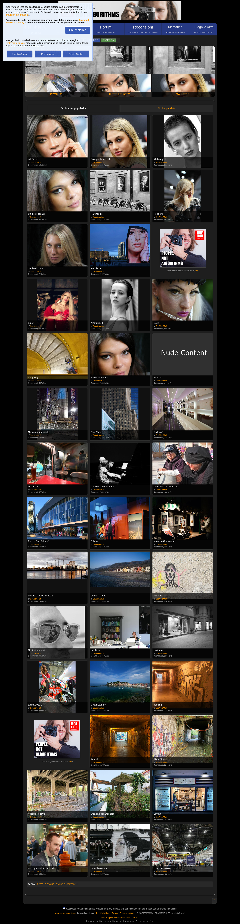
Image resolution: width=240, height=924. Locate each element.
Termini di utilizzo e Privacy (107, 913)
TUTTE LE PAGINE (45, 884)
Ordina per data (166, 108)
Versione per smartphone (65, 913)
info (196, 271)
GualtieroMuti (35, 162)
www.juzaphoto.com (110, 917)
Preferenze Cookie (15, 43)
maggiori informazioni (17, 14)
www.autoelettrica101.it (129, 917)
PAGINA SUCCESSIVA (67, 884)
